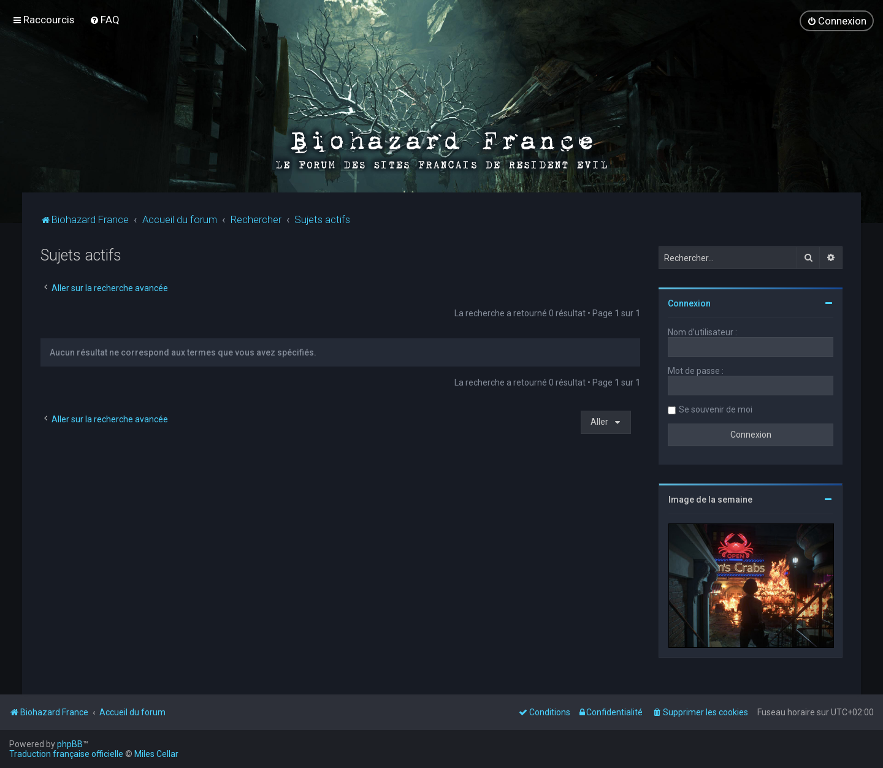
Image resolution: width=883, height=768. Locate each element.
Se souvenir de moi (715, 409)
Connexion (689, 303)
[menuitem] (104, 19)
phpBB (70, 744)
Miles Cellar (156, 754)
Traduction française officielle (66, 754)
